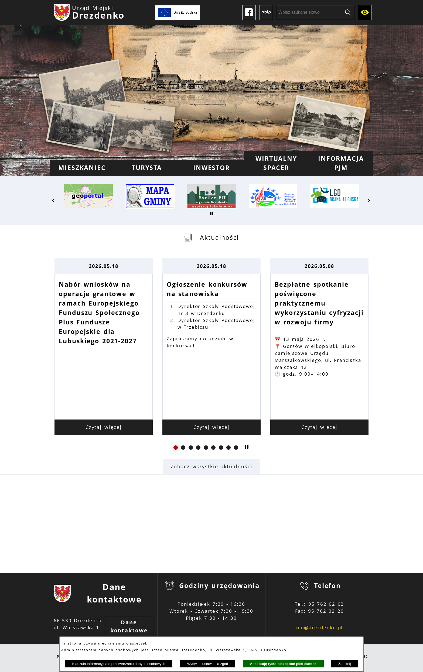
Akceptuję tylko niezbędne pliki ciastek (283, 664)
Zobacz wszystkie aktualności (212, 466)
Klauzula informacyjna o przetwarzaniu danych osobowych (118, 664)
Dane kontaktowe (129, 626)
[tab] (211, 237)
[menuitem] (82, 168)
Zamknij (344, 664)
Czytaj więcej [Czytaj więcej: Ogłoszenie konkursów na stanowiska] (211, 427)
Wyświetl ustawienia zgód (207, 664)
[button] (54, 200)
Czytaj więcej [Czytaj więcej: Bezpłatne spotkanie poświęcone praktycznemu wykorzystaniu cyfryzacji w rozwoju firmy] (319, 427)
